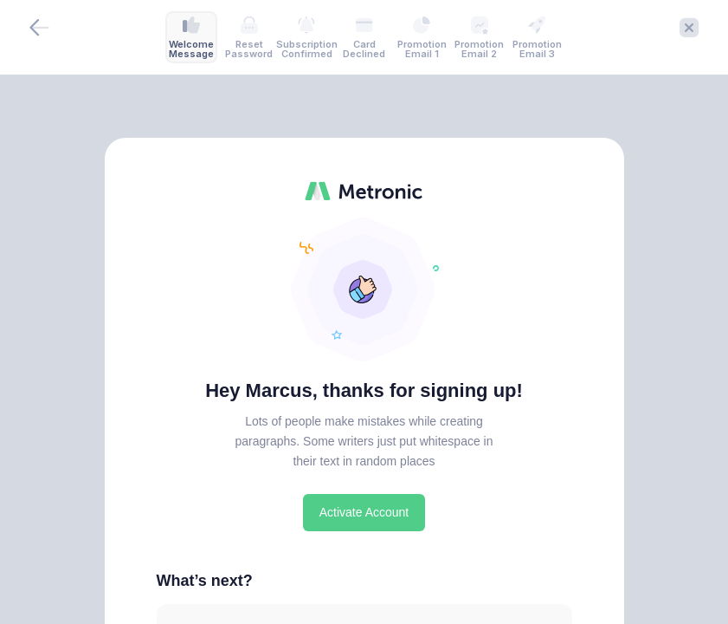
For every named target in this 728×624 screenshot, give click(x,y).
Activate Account (364, 512)
